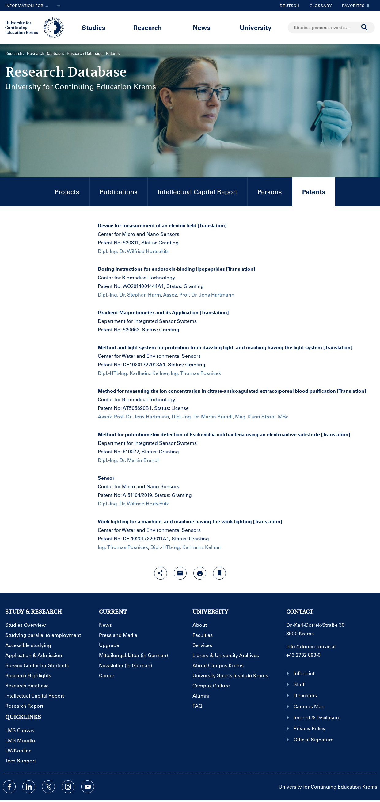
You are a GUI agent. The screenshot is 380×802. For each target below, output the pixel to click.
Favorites (354, 5)
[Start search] (364, 27)
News (202, 27)
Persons (269, 191)
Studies (93, 27)
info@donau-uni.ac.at (311, 646)
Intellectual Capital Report (197, 191)
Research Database (45, 53)
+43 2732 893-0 (303, 655)
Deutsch (289, 5)
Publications (119, 191)
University (256, 27)
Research (147, 27)
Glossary (318, 5)
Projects (67, 191)
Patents (308, 196)
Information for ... (34, 6)
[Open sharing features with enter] (160, 573)
